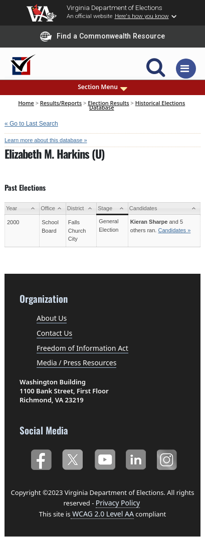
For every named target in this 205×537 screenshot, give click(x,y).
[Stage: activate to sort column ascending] (112, 208)
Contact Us (54, 333)
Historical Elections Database (137, 105)
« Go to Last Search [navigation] (31, 123)
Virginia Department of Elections (114, 8)
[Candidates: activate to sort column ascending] (164, 208)
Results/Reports (61, 103)
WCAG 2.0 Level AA (102, 513)
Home (26, 103)
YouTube (104, 458)
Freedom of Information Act (82, 348)
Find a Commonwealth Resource (102, 37)
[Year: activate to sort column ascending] (22, 208)
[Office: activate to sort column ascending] (53, 208)
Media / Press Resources (76, 362)
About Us (52, 318)
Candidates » (174, 230)
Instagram (168, 458)
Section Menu (102, 87)
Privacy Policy (118, 502)
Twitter (72, 458)
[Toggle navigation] (186, 69)
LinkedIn (136, 458)
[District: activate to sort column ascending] (81, 208)
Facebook (41, 458)
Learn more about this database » (46, 140)
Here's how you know (142, 16)
